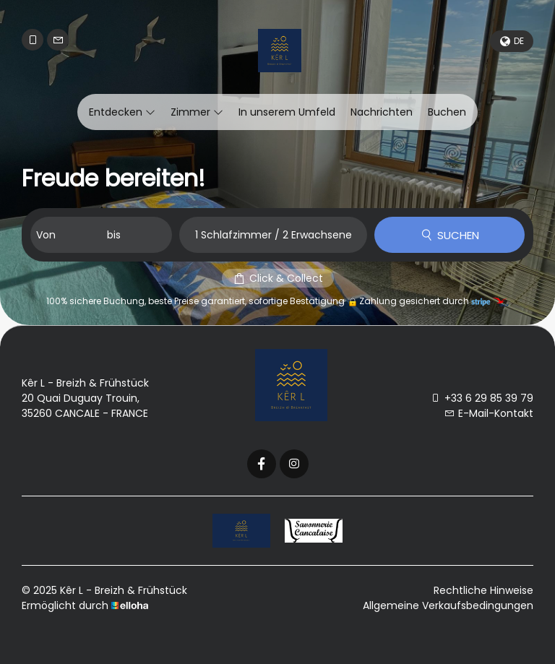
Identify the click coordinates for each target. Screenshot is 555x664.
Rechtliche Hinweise (483, 590)
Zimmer (197, 112)
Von (46, 235)
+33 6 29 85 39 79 (482, 398)
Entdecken (122, 112)
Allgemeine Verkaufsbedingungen (448, 605)
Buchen (447, 112)
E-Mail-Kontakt (488, 413)
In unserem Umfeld (286, 112)
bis (114, 235)
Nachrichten (381, 112)
